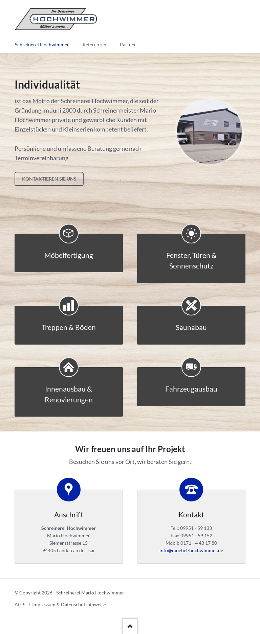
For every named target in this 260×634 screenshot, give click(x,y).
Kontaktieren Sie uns (49, 179)
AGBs (20, 604)
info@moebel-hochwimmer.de (191, 550)
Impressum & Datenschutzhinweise (69, 604)
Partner (128, 44)
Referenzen (94, 44)
